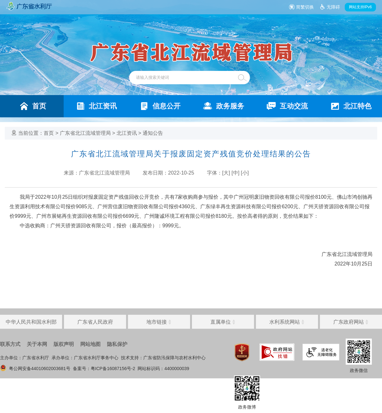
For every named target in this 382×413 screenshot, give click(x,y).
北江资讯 (127, 133)
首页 (49, 133)
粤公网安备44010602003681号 (35, 368)
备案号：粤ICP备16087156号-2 (104, 368)
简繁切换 (305, 7)
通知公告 (153, 133)
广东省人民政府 (95, 322)
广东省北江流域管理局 (85, 133)
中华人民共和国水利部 (31, 322)
